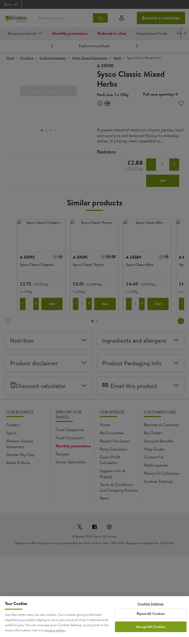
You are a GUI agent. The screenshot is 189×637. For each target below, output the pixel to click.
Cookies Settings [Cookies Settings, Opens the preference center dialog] (151, 609)
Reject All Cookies (151, 619)
